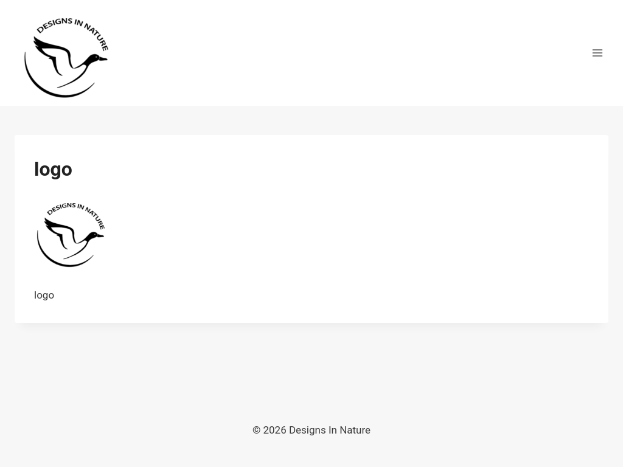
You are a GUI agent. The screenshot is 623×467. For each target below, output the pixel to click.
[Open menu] (597, 52)
